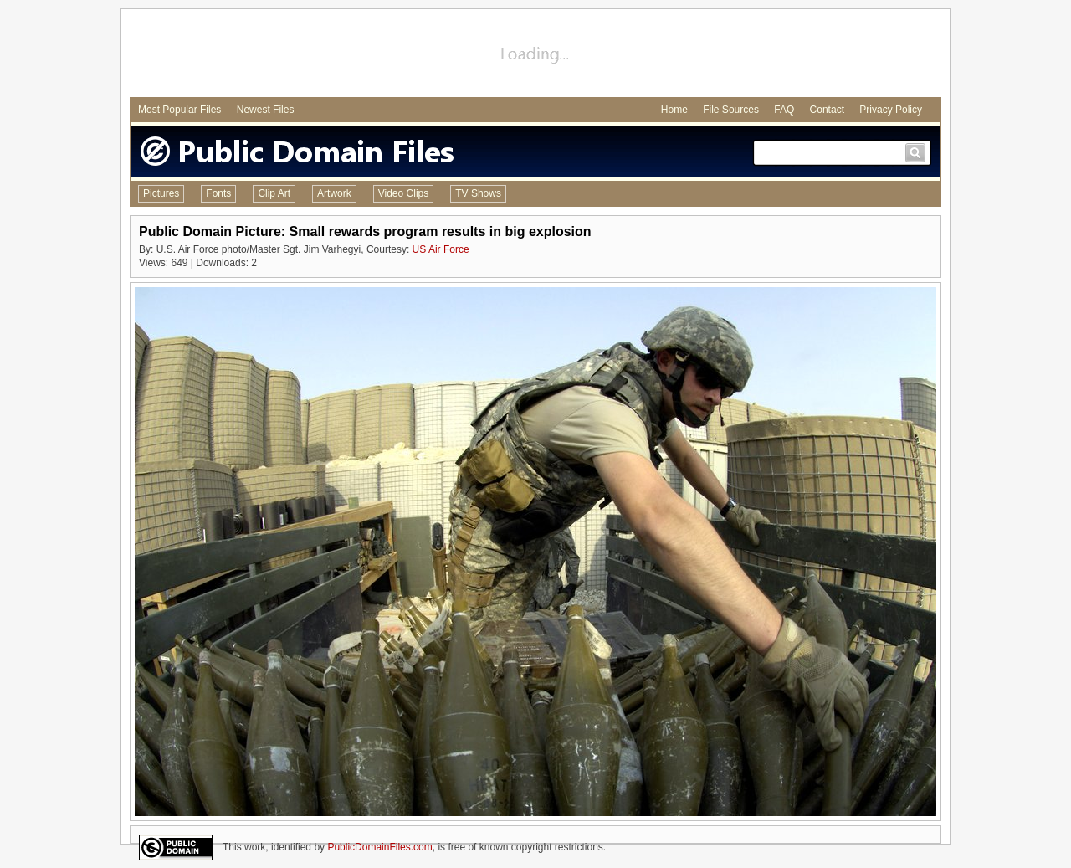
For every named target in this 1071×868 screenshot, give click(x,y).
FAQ (784, 110)
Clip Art (274, 193)
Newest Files (266, 110)
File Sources (731, 110)
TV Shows (478, 193)
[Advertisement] (535, 55)
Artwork (334, 193)
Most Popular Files (179, 110)
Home (674, 110)
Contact (827, 110)
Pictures (161, 193)
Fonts (218, 193)
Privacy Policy (890, 110)
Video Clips (403, 193)
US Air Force (441, 249)
